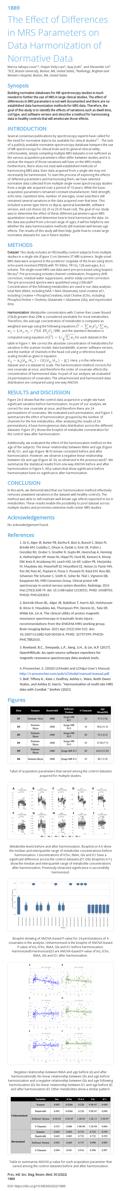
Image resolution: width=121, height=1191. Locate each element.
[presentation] (92, 326)
